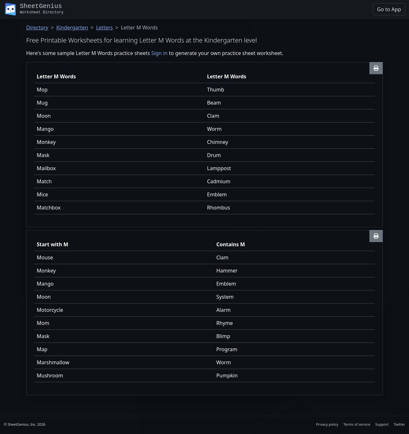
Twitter (399, 424)
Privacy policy (327, 424)
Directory (37, 27)
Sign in (159, 53)
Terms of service (356, 424)
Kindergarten (72, 27)
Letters (104, 27)
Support (382, 424)
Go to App (389, 9)
